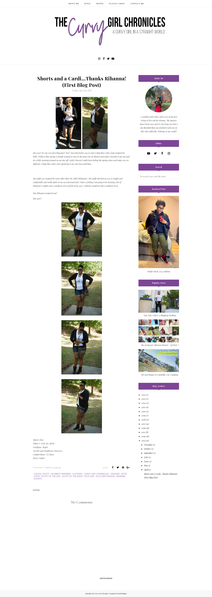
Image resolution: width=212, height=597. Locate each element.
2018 (143, 419)
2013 (143, 440)
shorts (38, 479)
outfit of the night (72, 476)
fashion (115, 474)
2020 (144, 411)
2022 (144, 403)
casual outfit (41, 474)
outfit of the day (50, 476)
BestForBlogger (122, 594)
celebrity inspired (61, 474)
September (148, 453)
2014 (143, 436)
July (146, 457)
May (146, 465)
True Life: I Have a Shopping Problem (159, 315)
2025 (144, 394)
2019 (143, 415)
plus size (89, 476)
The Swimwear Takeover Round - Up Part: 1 (160, 345)
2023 (144, 398)
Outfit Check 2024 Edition (158, 271)
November (148, 444)
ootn (37, 476)
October (147, 448)
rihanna (120, 476)
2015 (143, 432)
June (146, 461)
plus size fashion (105, 476)
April (146, 469)
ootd (124, 474)
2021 (143, 407)
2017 (143, 424)
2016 (143, 428)
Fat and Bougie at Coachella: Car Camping (159, 374)
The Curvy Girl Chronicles (100, 594)
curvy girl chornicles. (96, 474)
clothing (77, 474)
